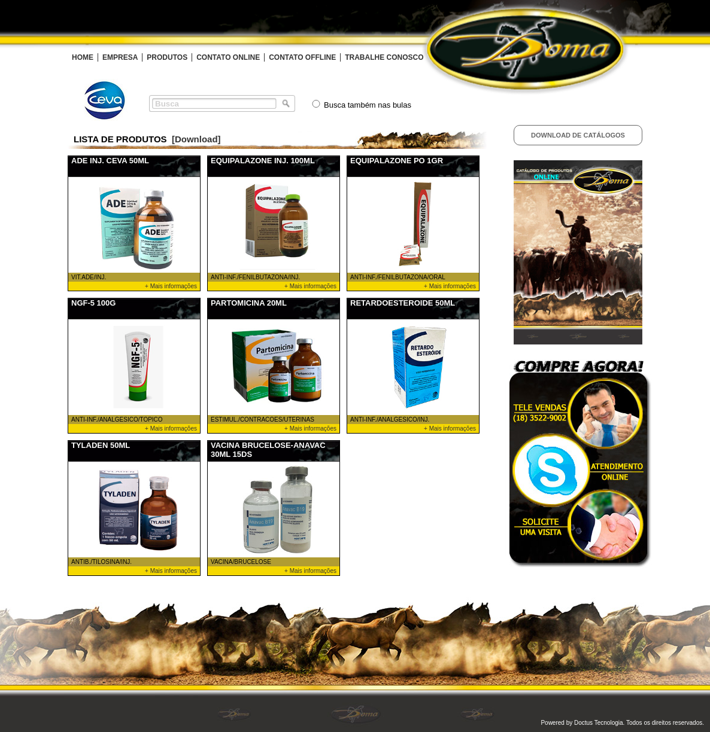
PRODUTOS (167, 57)
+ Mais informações (171, 286)
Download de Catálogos (578, 135)
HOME (82, 57)
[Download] (196, 139)
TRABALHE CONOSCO (384, 57)
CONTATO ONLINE (228, 57)
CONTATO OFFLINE (302, 57)
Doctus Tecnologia (598, 722)
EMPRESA (120, 57)
